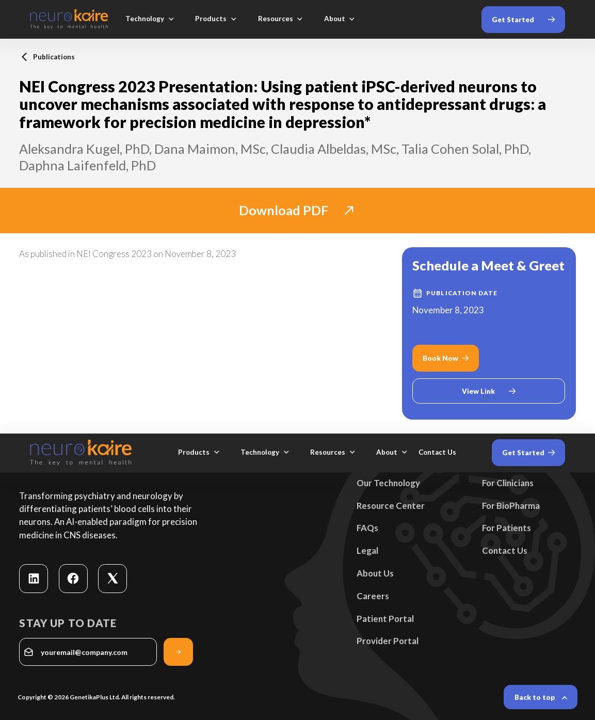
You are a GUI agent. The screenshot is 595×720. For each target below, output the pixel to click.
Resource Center (391, 505)
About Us (375, 573)
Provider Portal (388, 640)
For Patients (506, 527)
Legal (367, 550)
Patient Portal (385, 618)
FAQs (367, 527)
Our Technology (388, 482)
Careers (373, 595)
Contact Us (504, 550)
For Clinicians (508, 482)
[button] (149, 19)
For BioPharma (511, 505)
